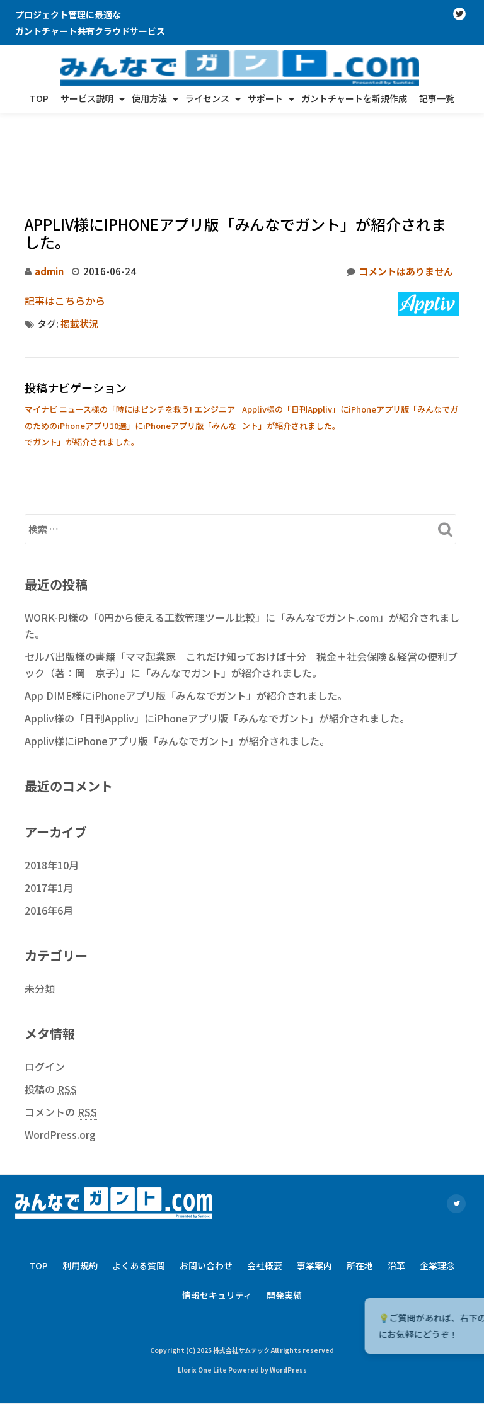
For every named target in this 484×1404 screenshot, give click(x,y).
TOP (39, 98)
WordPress (288, 1299)
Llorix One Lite (203, 1299)
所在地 (360, 1195)
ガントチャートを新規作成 (354, 98)
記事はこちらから (65, 229)
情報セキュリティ (217, 1224)
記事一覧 (436, 98)
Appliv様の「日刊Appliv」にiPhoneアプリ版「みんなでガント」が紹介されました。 (217, 647)
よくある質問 (138, 1195)
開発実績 (284, 1224)
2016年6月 (49, 839)
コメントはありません (400, 201)
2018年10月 (52, 794)
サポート (265, 98)
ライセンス (207, 98)
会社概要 (264, 1195)
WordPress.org (60, 1063)
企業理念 (437, 1195)
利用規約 (80, 1195)
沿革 (396, 1195)
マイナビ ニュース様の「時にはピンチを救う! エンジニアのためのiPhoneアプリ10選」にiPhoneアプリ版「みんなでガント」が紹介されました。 (130, 355)
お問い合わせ (206, 1195)
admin (49, 200)
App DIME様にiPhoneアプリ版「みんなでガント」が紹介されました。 (186, 624)
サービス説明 (86, 98)
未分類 (40, 917)
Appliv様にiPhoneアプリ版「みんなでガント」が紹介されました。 (177, 670)
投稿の (51, 1019)
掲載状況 (79, 253)
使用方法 (149, 98)
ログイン (45, 995)
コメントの (61, 1041)
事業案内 (314, 1195)
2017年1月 (49, 817)
